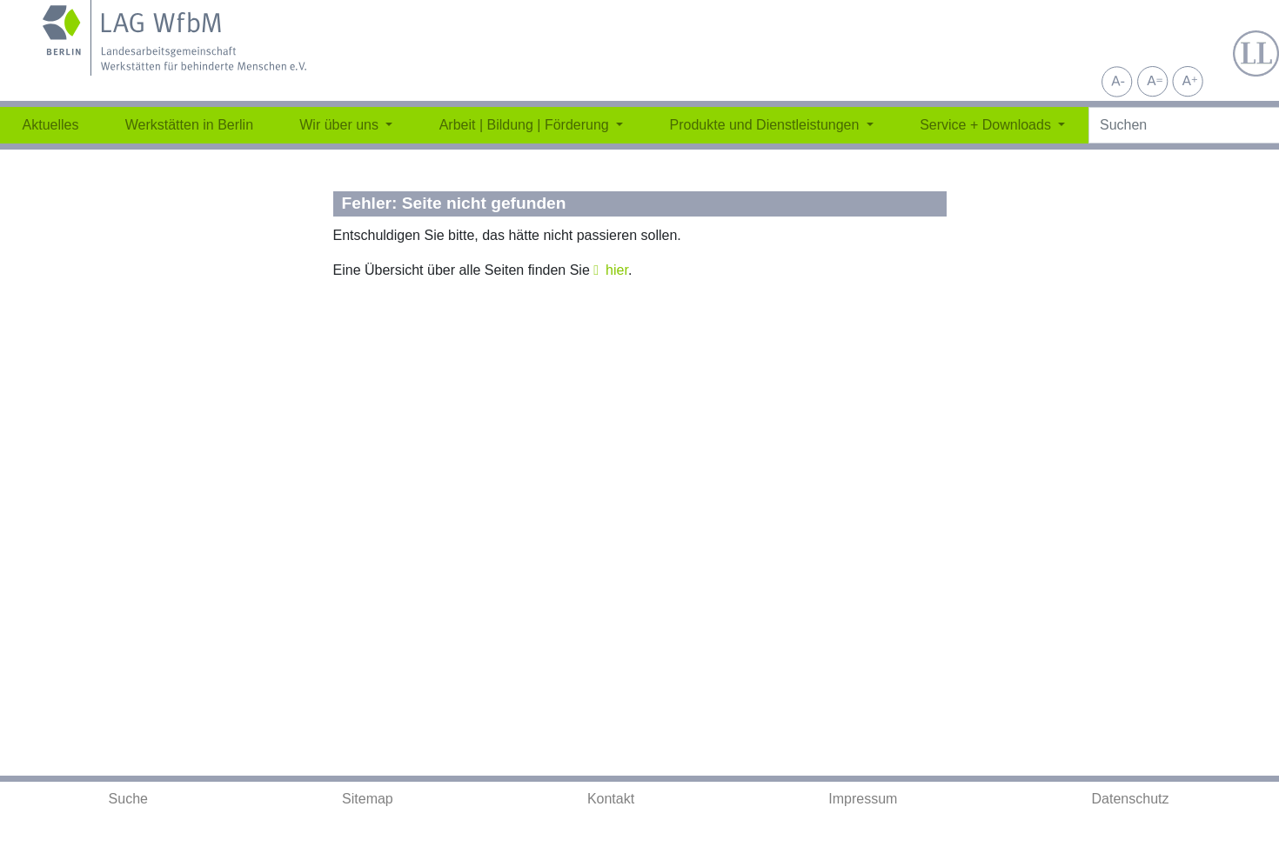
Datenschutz (1130, 798)
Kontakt (610, 798)
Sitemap (367, 798)
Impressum (862, 798)
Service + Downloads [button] (987, 124)
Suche (128, 798)
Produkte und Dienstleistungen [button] (765, 124)
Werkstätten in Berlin (189, 124)
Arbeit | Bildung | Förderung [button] (526, 124)
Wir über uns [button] (340, 124)
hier (617, 270)
